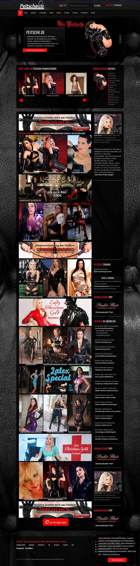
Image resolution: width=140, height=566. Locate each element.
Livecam (75, 13)
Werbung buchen (20, 545)
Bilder (93, 13)
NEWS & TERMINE (108, 278)
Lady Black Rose (29, 84)
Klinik (51, 13)
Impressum (31, 545)
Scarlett (111, 94)
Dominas (33, 13)
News (26, 13)
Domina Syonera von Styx (114, 81)
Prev (20, 39)
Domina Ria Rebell (113, 86)
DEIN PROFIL (113, 5)
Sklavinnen (42, 13)
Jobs (73, 545)
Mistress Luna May (53, 84)
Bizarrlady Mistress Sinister (114, 91)
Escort (58, 13)
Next (120, 39)
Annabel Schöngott (112, 74)
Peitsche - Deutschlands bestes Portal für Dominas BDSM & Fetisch (41, 541)
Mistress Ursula (114, 97)
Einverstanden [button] (117, 560)
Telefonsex (84, 13)
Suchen (98, 5)
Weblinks (65, 545)
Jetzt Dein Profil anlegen (104, 175)
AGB (49, 545)
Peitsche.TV (56, 545)
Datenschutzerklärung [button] (111, 554)
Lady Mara (112, 78)
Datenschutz (41, 545)
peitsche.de (35, 32)
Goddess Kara (113, 100)
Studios (66, 13)
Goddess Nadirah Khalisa (76, 84)
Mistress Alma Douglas (113, 103)
